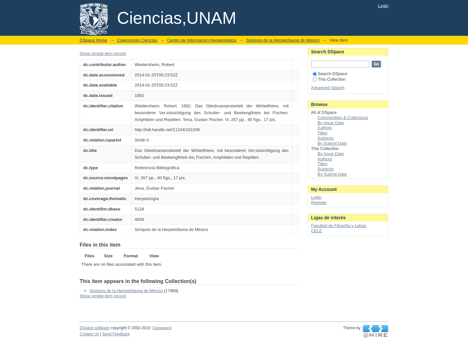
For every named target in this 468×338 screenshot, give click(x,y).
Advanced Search (327, 87)
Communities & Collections (343, 117)
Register (319, 202)
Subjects (326, 138)
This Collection (329, 79)
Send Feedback (116, 334)
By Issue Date (331, 122)
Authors (325, 127)
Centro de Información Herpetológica (201, 40)
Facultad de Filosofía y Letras (339, 225)
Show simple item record (103, 53)
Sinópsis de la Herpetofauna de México (282, 40)
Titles (323, 132)
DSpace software (95, 328)
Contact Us (89, 334)
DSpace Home (93, 40)
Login (383, 5)
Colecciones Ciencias (137, 40)
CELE (316, 230)
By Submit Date (332, 143)
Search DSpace (330, 73)
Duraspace (161, 328)
